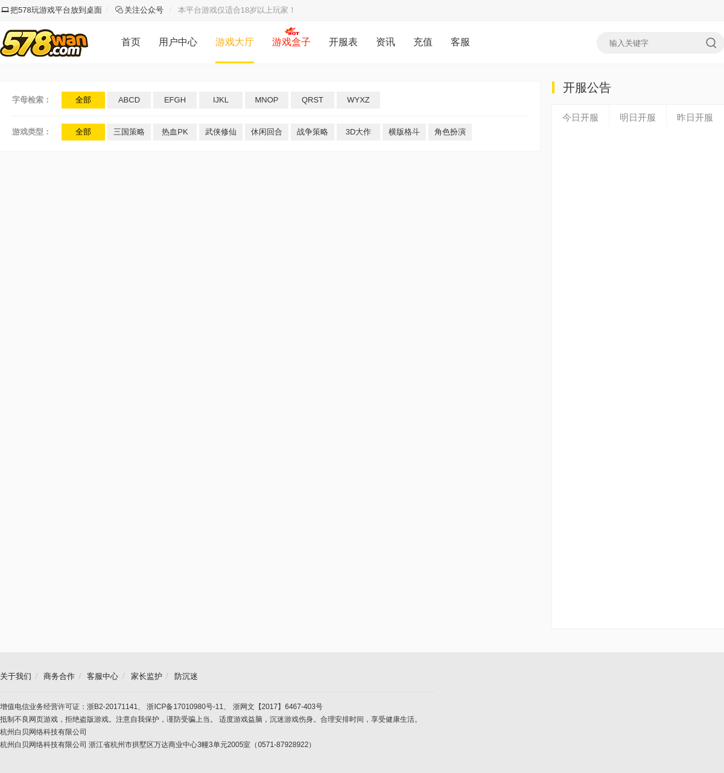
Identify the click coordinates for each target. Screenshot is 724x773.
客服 (460, 42)
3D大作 (359, 131)
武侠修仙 (221, 131)
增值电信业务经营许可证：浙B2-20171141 (69, 706)
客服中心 (102, 676)
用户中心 (178, 42)
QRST (312, 99)
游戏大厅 (234, 42)
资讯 (385, 42)
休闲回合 (266, 131)
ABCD (129, 99)
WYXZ (358, 99)
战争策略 (312, 131)
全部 (83, 99)
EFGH (175, 99)
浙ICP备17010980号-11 (185, 706)
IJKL (221, 99)
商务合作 (59, 676)
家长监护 (146, 676)
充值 (423, 42)
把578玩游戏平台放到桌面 (51, 9)
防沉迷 (186, 676)
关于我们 (15, 676)
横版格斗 (404, 131)
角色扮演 (450, 131)
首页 (131, 42)
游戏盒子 (291, 42)
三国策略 (129, 131)
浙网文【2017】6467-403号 (278, 706)
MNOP (267, 99)
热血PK (175, 131)
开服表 (343, 42)
